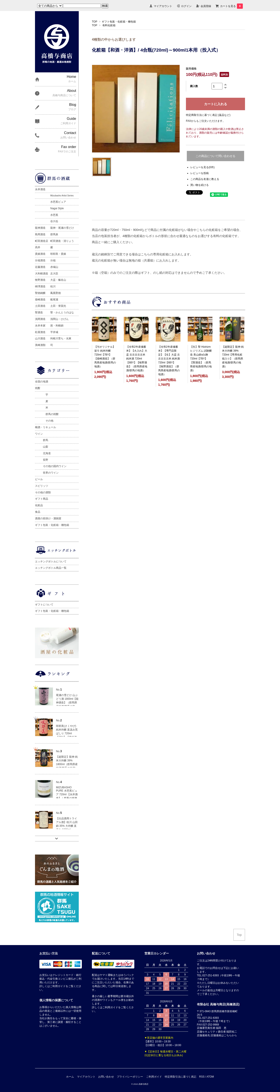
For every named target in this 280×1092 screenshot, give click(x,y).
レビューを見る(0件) (202, 167)
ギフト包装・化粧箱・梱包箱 (119, 21)
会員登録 (206, 6)
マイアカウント (163, 6)
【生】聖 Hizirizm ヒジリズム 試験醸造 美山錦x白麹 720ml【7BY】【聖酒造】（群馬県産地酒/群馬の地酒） (201, 358)
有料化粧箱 (109, 25)
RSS (202, 1076)
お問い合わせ (106, 1076)
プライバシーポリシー (130, 1076)
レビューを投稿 (199, 173)
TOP (94, 21)
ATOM (210, 1076)
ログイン (186, 6)
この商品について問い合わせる (215, 156)
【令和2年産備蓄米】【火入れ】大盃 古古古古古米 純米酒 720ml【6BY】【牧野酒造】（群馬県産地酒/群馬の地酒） (136, 358)
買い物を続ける (199, 185)
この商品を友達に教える (204, 179)
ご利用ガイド (154, 1076)
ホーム (70, 1076)
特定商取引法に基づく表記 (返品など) (208, 115)
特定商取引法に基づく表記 (180, 1076)
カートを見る (231, 6)
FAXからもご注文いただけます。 (205, 120)
